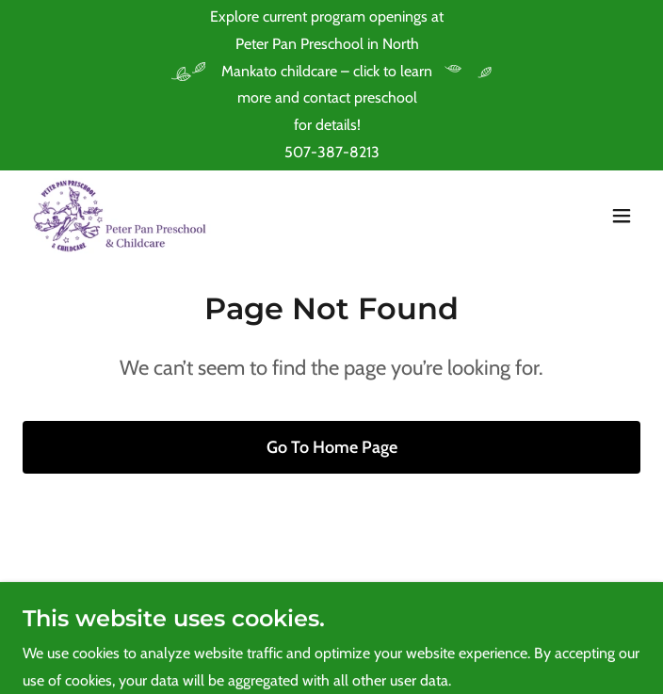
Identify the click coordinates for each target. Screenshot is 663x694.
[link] (122, 215)
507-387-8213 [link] (332, 152)
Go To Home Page (332, 447)
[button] (621, 215)
